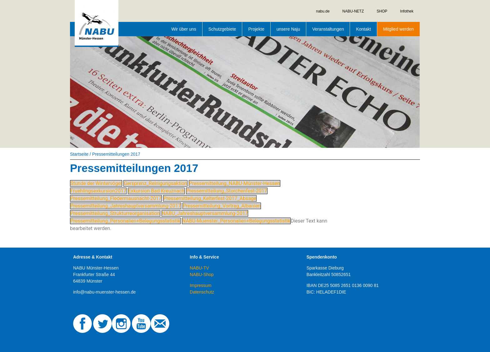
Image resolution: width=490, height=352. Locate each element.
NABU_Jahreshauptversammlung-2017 (205, 213)
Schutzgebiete (222, 29)
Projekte (256, 29)
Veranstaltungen (328, 29)
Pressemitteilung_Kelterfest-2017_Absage (210, 198)
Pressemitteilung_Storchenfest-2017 (226, 191)
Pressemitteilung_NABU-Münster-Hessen (234, 183)
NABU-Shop (201, 274)
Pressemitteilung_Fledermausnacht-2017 (116, 198)
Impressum (200, 285)
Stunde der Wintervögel (96, 183)
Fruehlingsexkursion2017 (98, 191)
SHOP (382, 11)
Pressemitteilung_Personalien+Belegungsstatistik (125, 221)
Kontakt (363, 29)
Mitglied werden (398, 29)
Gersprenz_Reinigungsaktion (155, 183)
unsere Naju (288, 29)
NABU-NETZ (353, 11)
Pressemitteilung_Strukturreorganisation (115, 213)
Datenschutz (202, 291)
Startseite (79, 154)
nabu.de (322, 11)
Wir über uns (183, 29)
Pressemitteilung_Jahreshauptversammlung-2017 (125, 206)
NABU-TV (199, 267)
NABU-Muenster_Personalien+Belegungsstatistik (236, 221)
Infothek (406, 11)
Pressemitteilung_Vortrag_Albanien (222, 206)
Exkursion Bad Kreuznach (156, 191)
